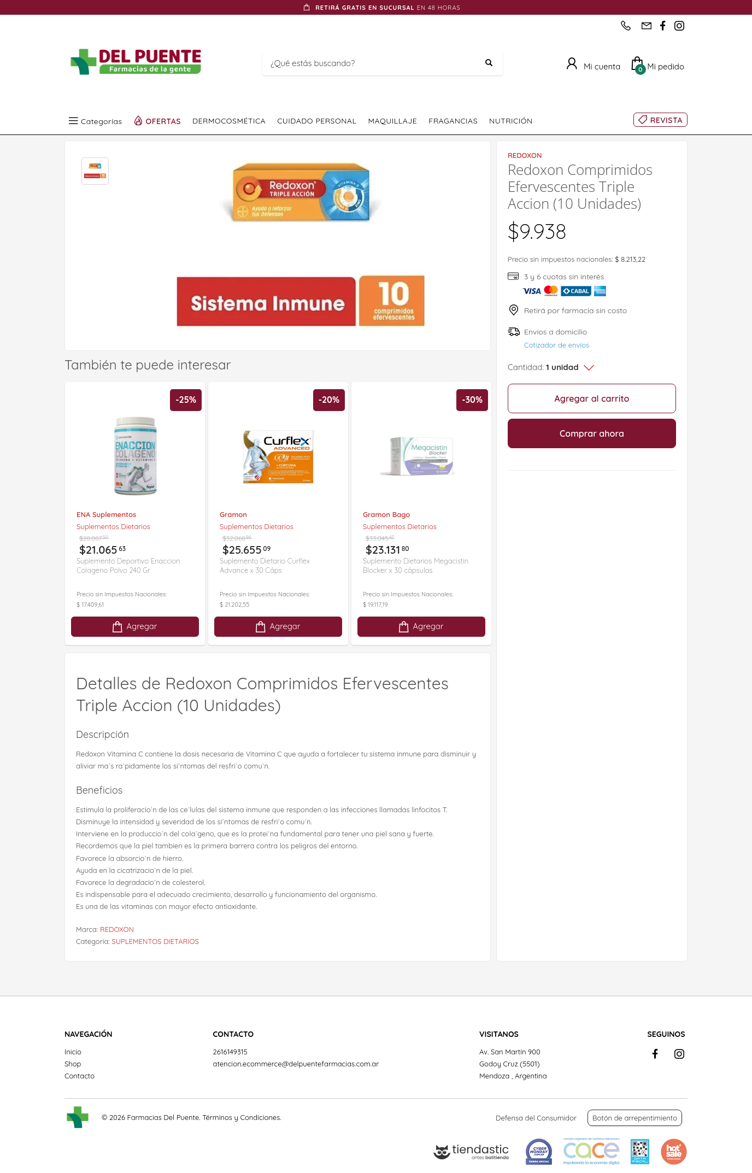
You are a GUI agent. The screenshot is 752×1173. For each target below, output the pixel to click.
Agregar (133, 627)
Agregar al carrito (592, 398)
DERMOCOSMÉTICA (229, 121)
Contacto (79, 1075)
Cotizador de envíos (556, 345)
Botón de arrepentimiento (634, 1117)
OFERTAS (163, 120)
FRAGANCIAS (453, 121)
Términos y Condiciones (241, 1117)
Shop (72, 1063)
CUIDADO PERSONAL (316, 121)
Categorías (101, 120)
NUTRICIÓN (511, 121)
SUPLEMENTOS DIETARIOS (154, 941)
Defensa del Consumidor (536, 1117)
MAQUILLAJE (392, 121)
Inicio (72, 1051)
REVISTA (666, 120)
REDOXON (117, 929)
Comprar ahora (592, 433)
